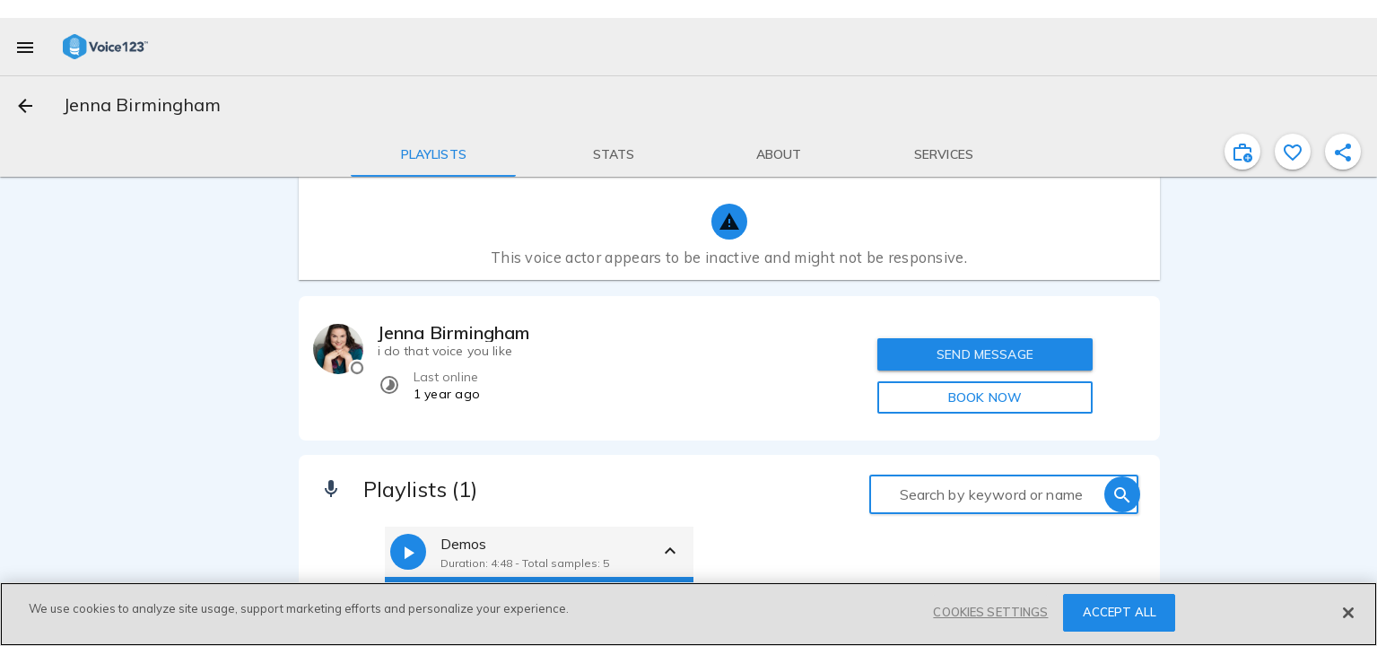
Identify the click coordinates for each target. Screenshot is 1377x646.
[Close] (1348, 613)
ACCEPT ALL (1119, 612)
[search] (1122, 494)
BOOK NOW (985, 397)
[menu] (25, 47)
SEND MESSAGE (985, 354)
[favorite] (1293, 152)
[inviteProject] (1242, 152)
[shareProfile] (1343, 152)
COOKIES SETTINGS (990, 612)
